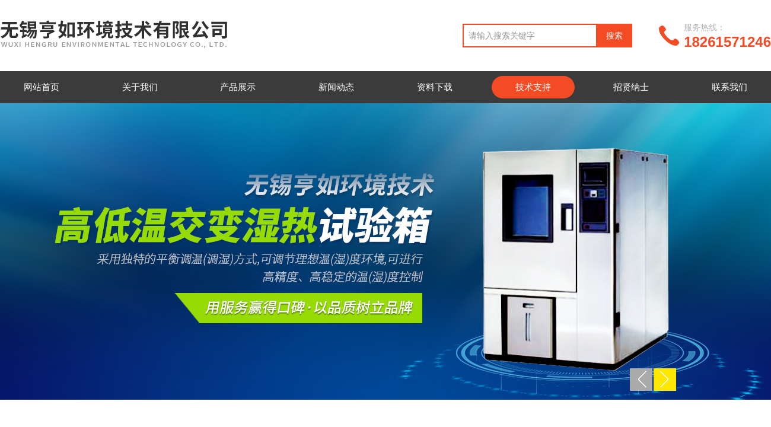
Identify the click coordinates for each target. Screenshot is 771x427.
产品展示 (238, 87)
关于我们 (140, 87)
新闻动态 (336, 87)
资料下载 (435, 87)
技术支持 (533, 87)
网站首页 (41, 87)
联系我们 (729, 87)
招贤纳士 (631, 87)
